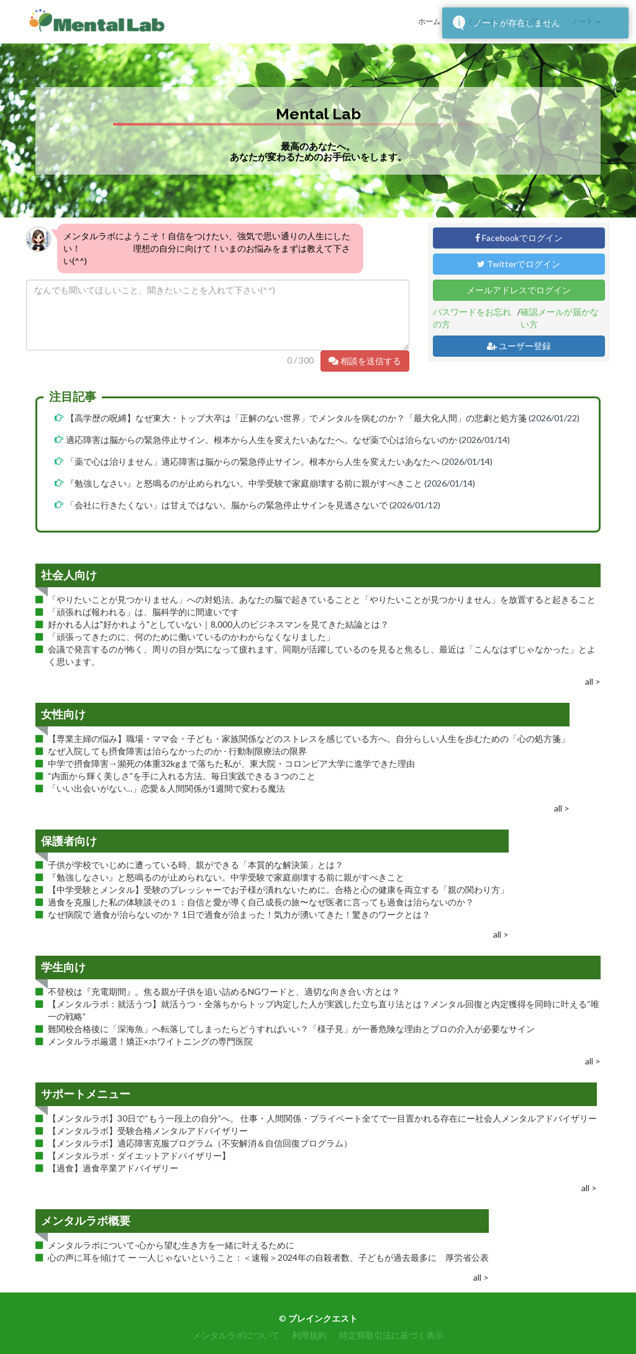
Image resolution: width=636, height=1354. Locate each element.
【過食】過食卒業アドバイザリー (113, 1168)
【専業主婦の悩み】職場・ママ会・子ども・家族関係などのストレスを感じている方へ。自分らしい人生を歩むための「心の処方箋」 (309, 738)
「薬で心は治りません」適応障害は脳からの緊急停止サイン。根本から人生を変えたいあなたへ (253, 461)
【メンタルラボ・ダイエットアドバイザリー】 (139, 1155)
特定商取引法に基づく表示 (391, 1335)
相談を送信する (365, 360)
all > (593, 681)
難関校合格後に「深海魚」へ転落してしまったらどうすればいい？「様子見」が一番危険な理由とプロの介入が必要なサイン (291, 1028)
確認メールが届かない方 (559, 317)
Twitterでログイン (518, 263)
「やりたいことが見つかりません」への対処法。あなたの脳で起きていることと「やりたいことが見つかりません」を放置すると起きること (322, 599)
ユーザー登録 (519, 346)
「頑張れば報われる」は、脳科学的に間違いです (143, 611)
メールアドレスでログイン (518, 290)
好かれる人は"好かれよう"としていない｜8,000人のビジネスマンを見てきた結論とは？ (218, 624)
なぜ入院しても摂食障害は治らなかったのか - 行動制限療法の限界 (177, 751)
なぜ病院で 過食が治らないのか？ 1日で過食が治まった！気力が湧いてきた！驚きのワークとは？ (239, 914)
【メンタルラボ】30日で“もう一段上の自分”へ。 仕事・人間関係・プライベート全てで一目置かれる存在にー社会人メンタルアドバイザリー (322, 1118)
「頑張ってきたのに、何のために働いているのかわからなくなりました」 (191, 636)
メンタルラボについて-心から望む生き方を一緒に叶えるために (171, 1245)
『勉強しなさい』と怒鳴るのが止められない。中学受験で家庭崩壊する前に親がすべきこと (244, 483)
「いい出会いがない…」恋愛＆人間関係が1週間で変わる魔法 (166, 788)
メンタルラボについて (236, 1335)
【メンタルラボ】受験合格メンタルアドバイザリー (148, 1130)
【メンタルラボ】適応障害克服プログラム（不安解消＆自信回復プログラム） (200, 1143)
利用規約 (309, 1335)
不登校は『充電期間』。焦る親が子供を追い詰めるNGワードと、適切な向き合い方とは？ (224, 991)
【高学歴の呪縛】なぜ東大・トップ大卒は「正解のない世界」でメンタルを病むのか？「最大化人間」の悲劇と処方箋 (296, 418)
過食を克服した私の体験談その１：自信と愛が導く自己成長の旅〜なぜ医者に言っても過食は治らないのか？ (261, 902)
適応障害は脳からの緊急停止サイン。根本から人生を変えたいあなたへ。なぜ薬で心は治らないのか (261, 439)
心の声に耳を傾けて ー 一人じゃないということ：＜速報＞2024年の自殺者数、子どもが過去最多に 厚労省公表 (268, 1257)
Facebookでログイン (519, 237)
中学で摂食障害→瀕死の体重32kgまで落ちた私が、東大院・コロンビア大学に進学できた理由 (231, 763)
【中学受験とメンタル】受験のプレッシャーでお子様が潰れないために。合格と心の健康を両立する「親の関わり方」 (278, 889)
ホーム (429, 21)
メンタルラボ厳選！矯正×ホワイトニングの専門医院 (150, 1041)
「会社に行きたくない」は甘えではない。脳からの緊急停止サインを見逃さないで (227, 505)
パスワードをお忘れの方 (472, 317)
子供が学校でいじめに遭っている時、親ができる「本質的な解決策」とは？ (195, 864)
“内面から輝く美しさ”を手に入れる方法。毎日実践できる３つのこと (182, 776)
